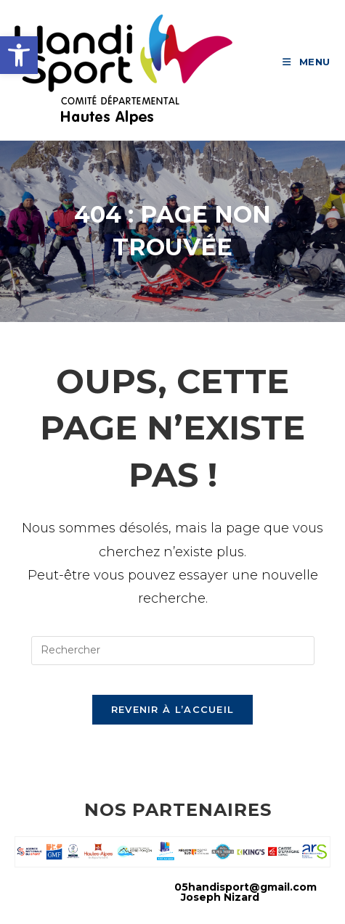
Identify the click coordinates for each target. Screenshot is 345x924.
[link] (19, 55)
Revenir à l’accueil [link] (173, 709)
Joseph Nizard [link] (220, 897)
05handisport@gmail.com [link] (245, 887)
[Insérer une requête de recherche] (172, 650)
